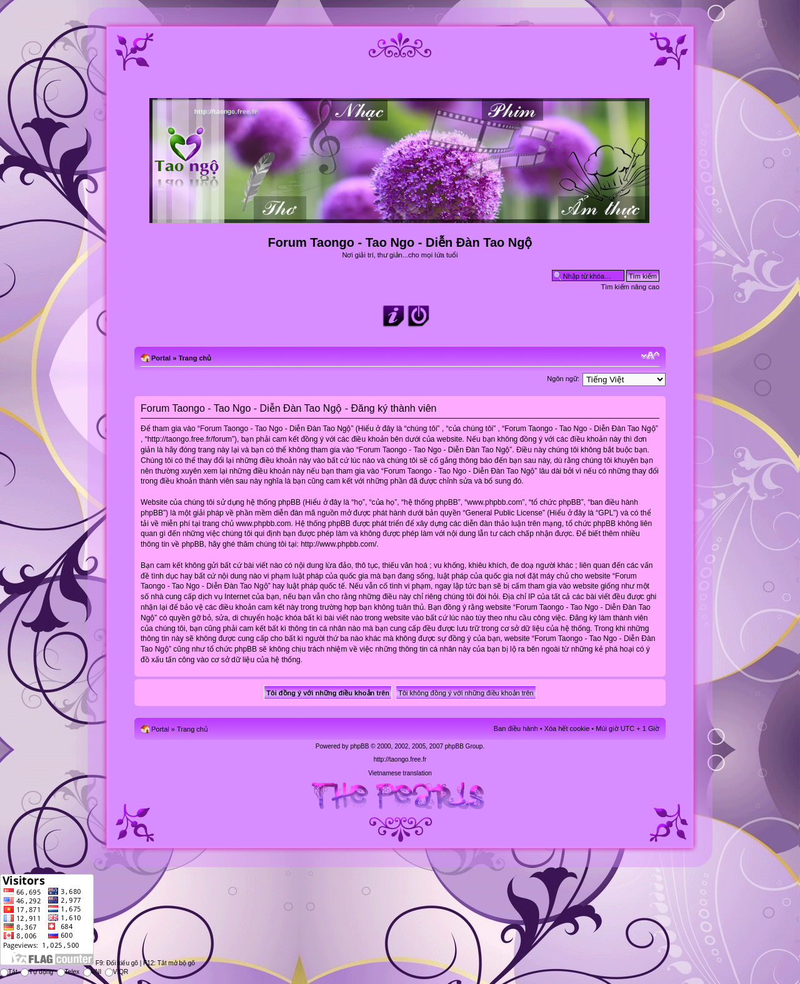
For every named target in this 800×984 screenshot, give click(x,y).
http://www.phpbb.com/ (338, 544)
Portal (161, 358)
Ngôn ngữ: (563, 378)
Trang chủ (194, 358)
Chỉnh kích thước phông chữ (650, 355)
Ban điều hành (516, 728)
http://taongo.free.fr (400, 759)
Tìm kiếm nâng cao (630, 287)
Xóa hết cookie (567, 728)
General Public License (504, 513)
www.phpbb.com (263, 523)
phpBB (359, 746)
